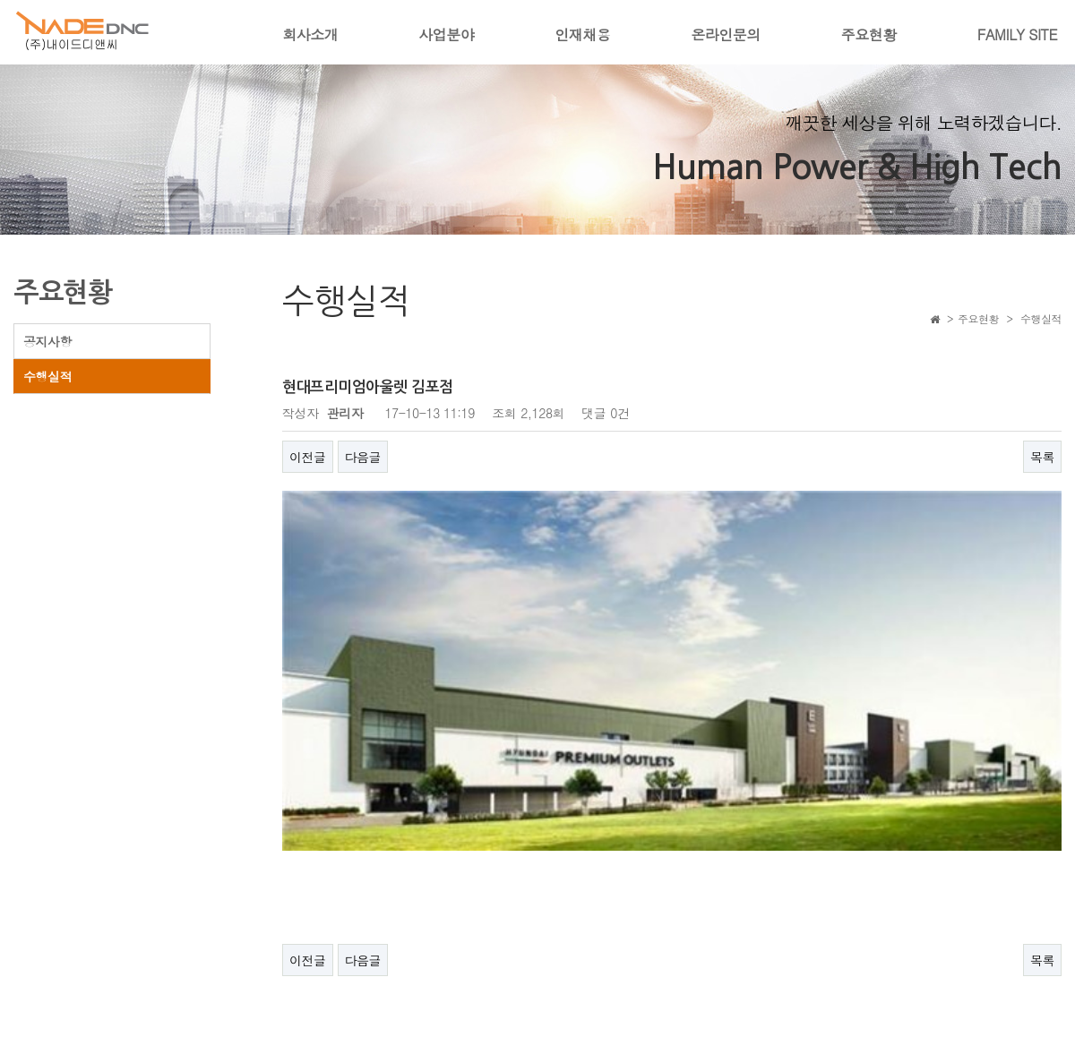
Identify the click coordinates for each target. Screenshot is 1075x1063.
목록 (1042, 457)
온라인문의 (726, 34)
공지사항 (47, 341)
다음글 (363, 457)
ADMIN (1038, 1022)
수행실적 (47, 376)
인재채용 (582, 34)
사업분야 (446, 34)
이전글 (307, 457)
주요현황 (869, 34)
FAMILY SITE (1017, 34)
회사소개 (310, 34)
